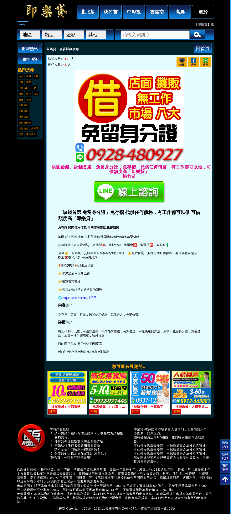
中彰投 (134, 11)
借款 (21, 76)
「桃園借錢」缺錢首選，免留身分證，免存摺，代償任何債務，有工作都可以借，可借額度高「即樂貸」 (46, 11)
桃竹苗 (111, 11)
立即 (36, 76)
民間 (21, 82)
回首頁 (203, 48)
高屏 (180, 11)
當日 (36, 93)
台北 (33, 88)
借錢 (28, 76)
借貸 (21, 134)
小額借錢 (24, 88)
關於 (203, 11)
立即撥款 (24, 105)
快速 (21, 93)
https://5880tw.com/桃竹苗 (79, 297)
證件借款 (24, 117)
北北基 (88, 11)
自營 (28, 82)
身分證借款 (25, 122)
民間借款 (24, 111)
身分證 (35, 128)
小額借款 (24, 128)
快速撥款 (31, 134)
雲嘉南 (157, 11)
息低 (28, 99)
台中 (28, 93)
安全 (21, 99)
